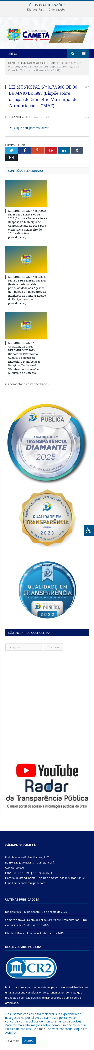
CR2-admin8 (17, 116)
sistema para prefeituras (56, 987)
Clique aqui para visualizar (31, 128)
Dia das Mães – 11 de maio (22, 933)
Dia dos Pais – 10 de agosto (46, 9)
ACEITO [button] (28, 1040)
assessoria (18, 992)
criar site (30, 987)
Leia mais (39, 1029)
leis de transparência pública (54, 997)
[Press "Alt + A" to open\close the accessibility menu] (89, 530)
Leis (86, 116)
